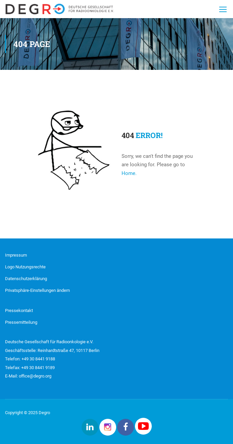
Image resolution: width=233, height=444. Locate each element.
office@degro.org (35, 376)
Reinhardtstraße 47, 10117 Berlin (68, 350)
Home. (129, 173)
